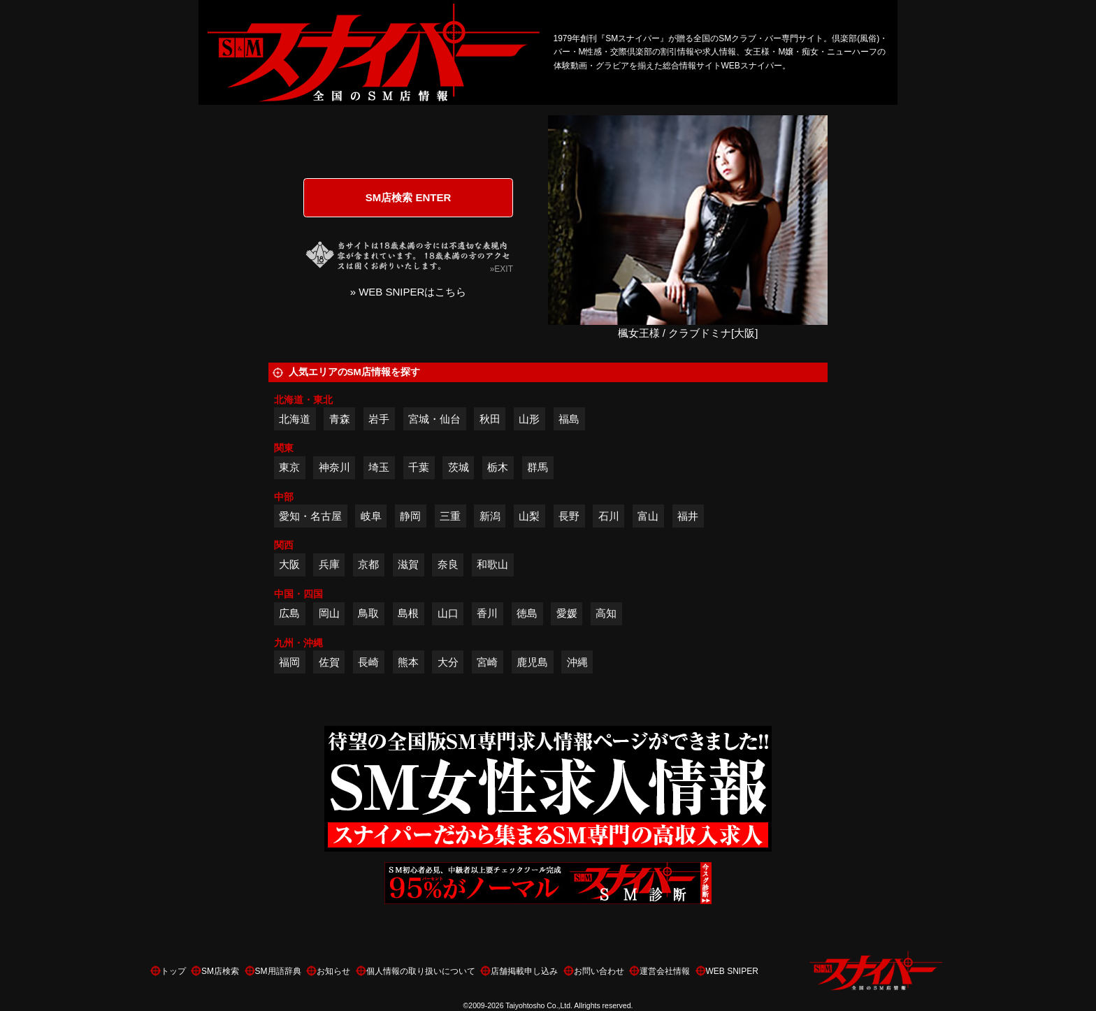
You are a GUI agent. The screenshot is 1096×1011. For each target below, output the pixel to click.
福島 (568, 419)
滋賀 (408, 564)
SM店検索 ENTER (409, 197)
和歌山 (492, 564)
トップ (173, 971)
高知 (606, 613)
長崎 (368, 662)
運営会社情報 (665, 971)
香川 (487, 613)
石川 (608, 516)
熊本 (408, 662)
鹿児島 (532, 662)
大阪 (289, 564)
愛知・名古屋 (310, 516)
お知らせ (333, 971)
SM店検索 (220, 971)
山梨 (529, 516)
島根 (408, 613)
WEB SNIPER (732, 971)
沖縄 (577, 662)
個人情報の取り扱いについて (420, 971)
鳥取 (368, 613)
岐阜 (371, 516)
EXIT (503, 269)
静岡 (410, 516)
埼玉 (378, 467)
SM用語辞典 (278, 971)
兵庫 (329, 564)
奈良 (448, 564)
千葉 (418, 467)
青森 (339, 419)
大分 (448, 662)
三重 (450, 516)
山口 (448, 613)
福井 (687, 516)
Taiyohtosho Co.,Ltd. (538, 1005)
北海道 (294, 419)
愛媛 (566, 613)
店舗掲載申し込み (524, 971)
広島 (289, 613)
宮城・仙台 (434, 419)
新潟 (490, 516)
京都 (368, 564)
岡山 (329, 613)
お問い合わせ (599, 971)
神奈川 (334, 467)
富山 (647, 516)
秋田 (490, 419)
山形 (529, 419)
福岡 (289, 662)
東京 (289, 467)
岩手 (378, 419)
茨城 (458, 467)
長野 (568, 516)
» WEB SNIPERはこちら (408, 292)
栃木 (497, 467)
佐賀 (329, 662)
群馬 (537, 467)
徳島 (527, 613)
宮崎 (487, 662)
